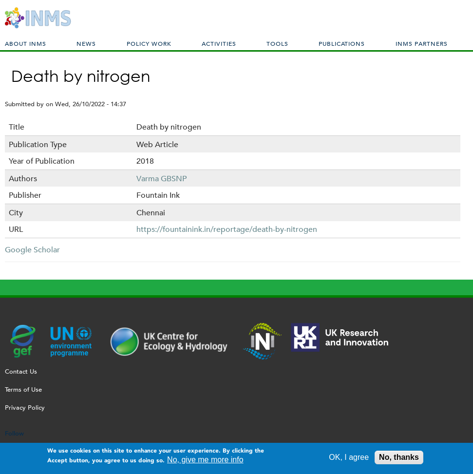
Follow (14, 433)
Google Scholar (32, 250)
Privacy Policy (25, 407)
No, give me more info (205, 462)
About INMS (25, 43)
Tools (277, 43)
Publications (342, 43)
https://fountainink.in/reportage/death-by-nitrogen (226, 229)
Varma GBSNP (161, 178)
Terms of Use (23, 389)
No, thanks (399, 459)
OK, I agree (349, 459)
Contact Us (21, 371)
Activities (219, 43)
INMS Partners (422, 43)
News (86, 43)
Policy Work (149, 43)
